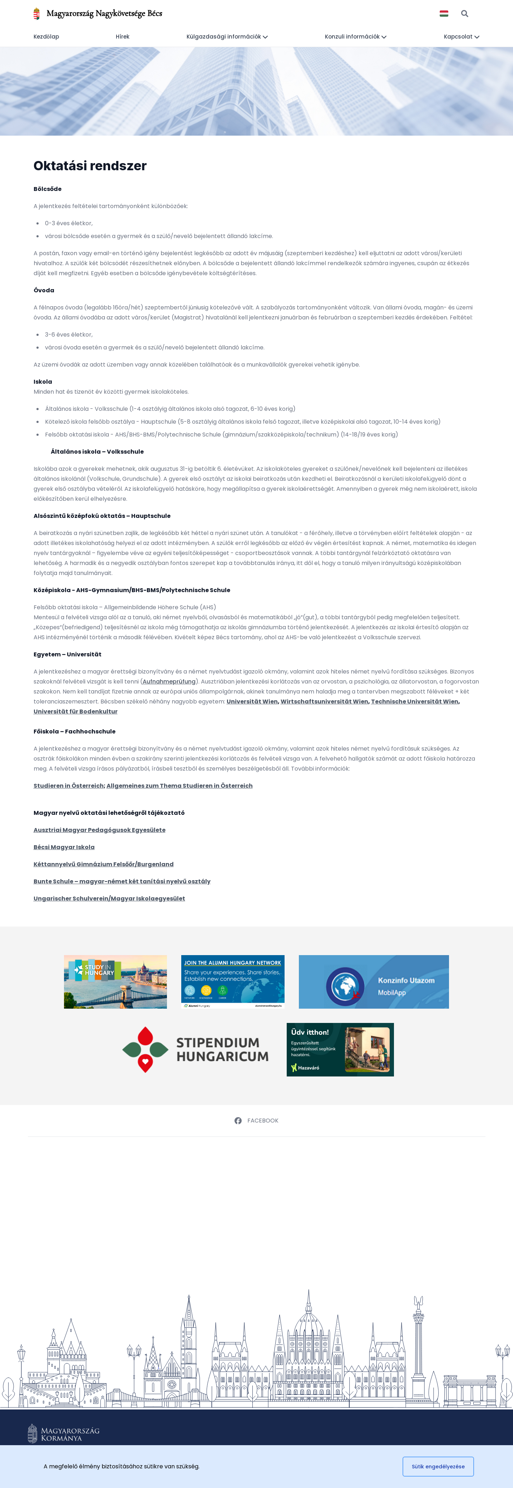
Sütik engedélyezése (438, 1466)
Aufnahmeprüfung (169, 681)
